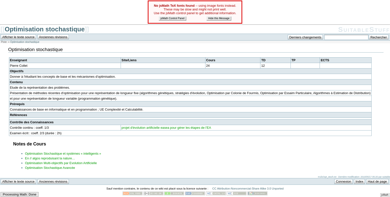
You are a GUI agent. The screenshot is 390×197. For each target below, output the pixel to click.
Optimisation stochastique (45, 29)
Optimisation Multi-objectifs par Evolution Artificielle (61, 163)
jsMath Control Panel (172, 18)
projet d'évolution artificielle (141, 128)
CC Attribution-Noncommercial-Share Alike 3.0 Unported (248, 188)
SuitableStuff (364, 29)
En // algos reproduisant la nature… (50, 158)
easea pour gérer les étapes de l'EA (185, 128)
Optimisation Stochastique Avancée (50, 168)
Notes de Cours (29, 143)
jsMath (385, 195)
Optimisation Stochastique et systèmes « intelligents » (63, 153)
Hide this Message (218, 18)
